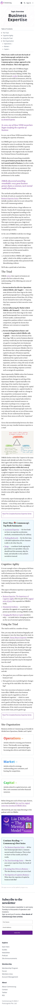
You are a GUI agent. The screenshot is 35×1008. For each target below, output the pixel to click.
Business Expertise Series (9, 198)
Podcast (5, 955)
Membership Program (10, 968)
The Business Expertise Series (14, 847)
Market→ (7, 46)
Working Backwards (11, 538)
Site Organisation (8, 41)
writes (9, 276)
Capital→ (7, 49)
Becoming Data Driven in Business (16, 869)
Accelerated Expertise (12, 530)
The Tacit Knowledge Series (14, 860)
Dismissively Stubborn (10, 607)
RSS (3, 995)
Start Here (5, 947)
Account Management (10, 977)
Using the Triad (7, 38)
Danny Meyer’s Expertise (18, 638)
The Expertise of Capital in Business (17, 875)
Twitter (4, 992)
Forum (4, 971)
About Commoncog (9, 987)
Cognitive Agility (8, 35)
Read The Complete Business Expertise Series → (17, 515)
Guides (4, 950)
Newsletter (6, 953)
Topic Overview (17, 11)
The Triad (6, 33)
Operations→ (8, 44)
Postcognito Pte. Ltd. (9, 1003)
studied (15, 76)
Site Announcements (9, 958)
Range (7, 546)
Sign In (28, 3)
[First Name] (17, 922)
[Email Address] (17, 927)
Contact (5, 989)
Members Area (7, 974)
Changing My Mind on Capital (13, 615)
